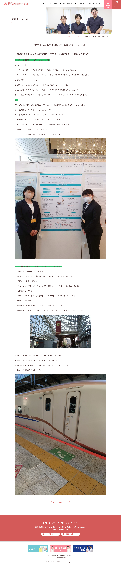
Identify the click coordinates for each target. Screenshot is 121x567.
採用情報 (98, 3)
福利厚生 (82, 3)
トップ (40, 3)
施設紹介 (56, 3)
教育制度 (62, 3)
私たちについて (47, 3)
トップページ (70, 36)
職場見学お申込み (71, 534)
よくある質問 (90, 3)
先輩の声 (75, 3)
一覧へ (60, 502)
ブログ (78, 36)
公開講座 (69, 3)
